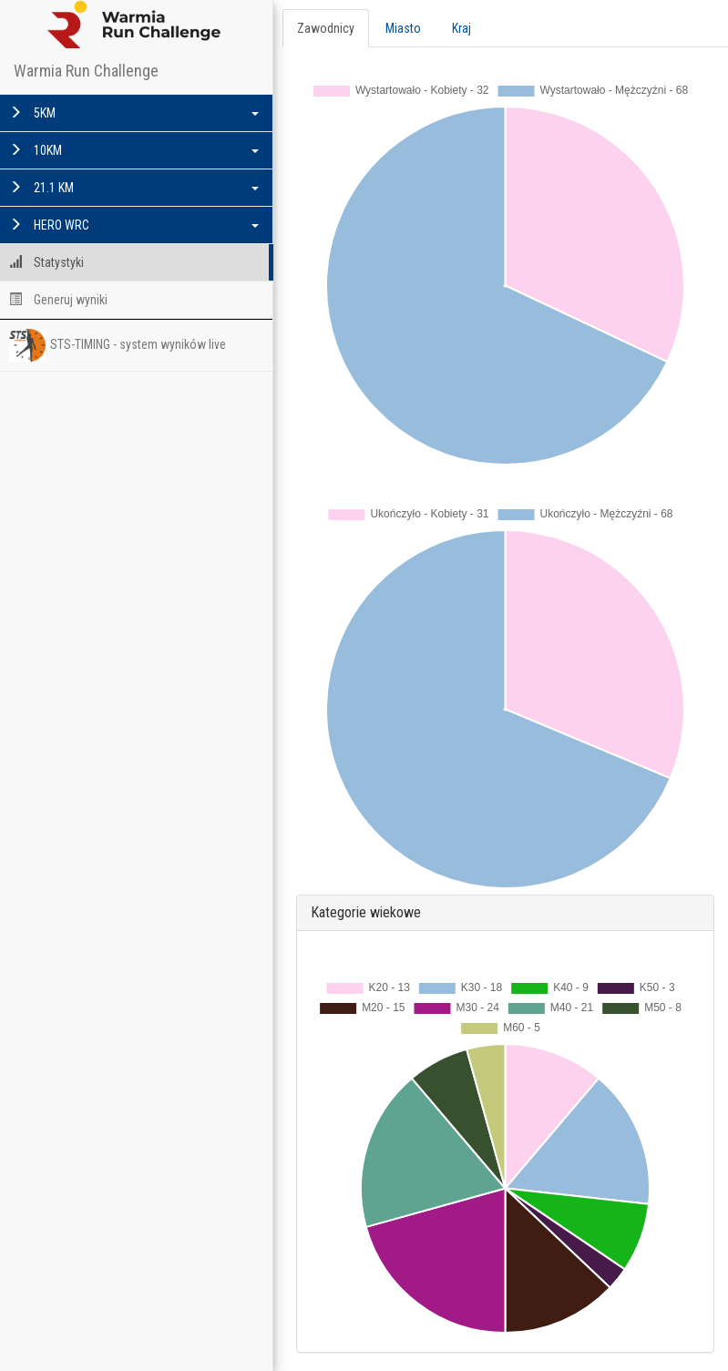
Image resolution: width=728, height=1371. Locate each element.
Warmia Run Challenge (86, 70)
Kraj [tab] (461, 28)
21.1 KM (134, 187)
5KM (134, 113)
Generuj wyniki (58, 299)
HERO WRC (134, 225)
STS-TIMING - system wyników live (117, 345)
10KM (134, 150)
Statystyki (46, 262)
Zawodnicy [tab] (325, 28)
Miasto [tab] (403, 28)
